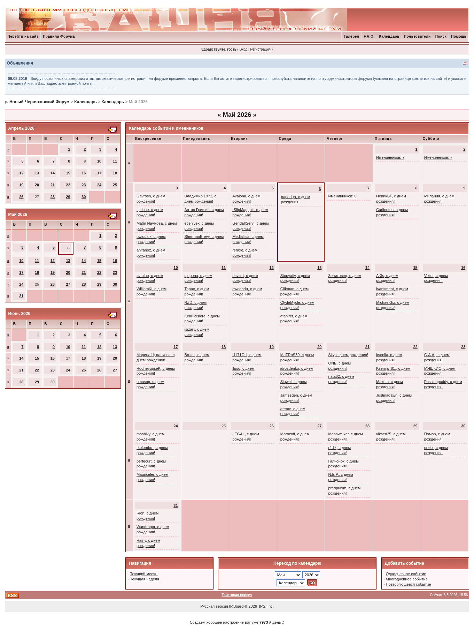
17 (99, 173)
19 (21, 185)
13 (37, 173)
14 (52, 173)
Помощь (458, 36)
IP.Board (236, 606)
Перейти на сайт (23, 36)
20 (37, 185)
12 (21, 173)
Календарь (389, 36)
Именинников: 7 (390, 157)
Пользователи (417, 36)
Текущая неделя (144, 579)
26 (21, 197)
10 (99, 161)
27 (68, 284)
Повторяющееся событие (408, 584)
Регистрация (260, 49)
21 (52, 185)
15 (68, 173)
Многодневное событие (407, 579)
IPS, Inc (266, 606)
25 (115, 185)
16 (83, 173)
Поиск (441, 36)
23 (83, 185)
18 (115, 173)
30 (83, 197)
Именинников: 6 (342, 196)
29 (68, 197)
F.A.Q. (369, 36)
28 (52, 197)
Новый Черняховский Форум (39, 101)
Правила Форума (59, 36)
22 (68, 185)
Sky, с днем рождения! (348, 355)
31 (21, 296)
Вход (244, 49)
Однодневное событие (406, 574)
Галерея (351, 36)
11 (115, 161)
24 (99, 185)
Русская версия (214, 606)
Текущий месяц (144, 574)
